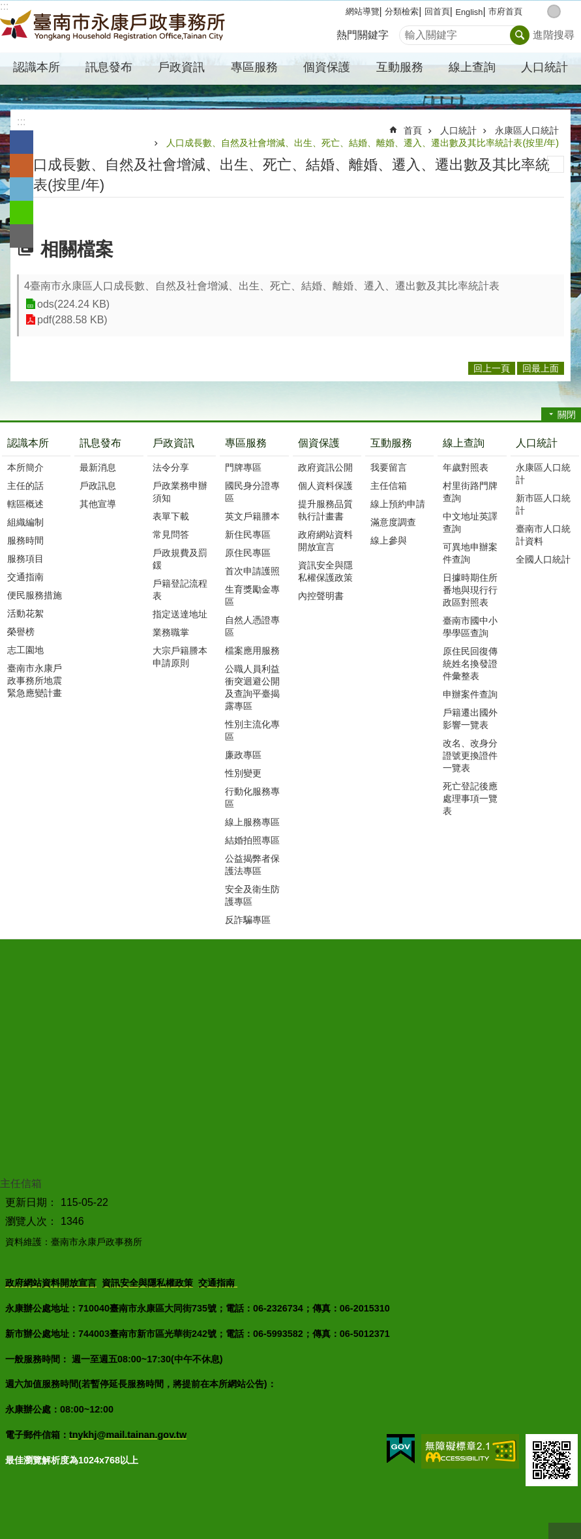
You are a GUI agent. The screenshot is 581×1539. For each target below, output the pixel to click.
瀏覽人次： (31, 1221)
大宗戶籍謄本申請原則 (180, 656)
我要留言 (388, 467)
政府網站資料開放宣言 (325, 540)
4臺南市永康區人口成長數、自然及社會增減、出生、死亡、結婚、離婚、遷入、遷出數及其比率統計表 (261, 285)
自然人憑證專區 (252, 626)
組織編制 (25, 522)
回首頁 (437, 11)
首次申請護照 (252, 571)
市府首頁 (505, 11)
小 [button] (540, 11)
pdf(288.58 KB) (72, 319)
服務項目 (25, 558)
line (21, 212)
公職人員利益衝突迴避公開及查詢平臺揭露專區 (252, 687)
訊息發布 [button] (108, 67)
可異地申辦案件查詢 (470, 553)
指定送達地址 (180, 614)
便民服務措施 (34, 595)
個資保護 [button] (326, 67)
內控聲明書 (321, 596)
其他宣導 (98, 504)
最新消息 (98, 467)
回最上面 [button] (540, 368)
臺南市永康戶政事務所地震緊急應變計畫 (34, 680)
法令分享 (171, 467)
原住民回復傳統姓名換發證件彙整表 (470, 663)
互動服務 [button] (399, 67)
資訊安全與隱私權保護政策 (325, 571)
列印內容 (555, 164)
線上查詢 (463, 442)
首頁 (413, 130)
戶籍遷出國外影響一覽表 (470, 718)
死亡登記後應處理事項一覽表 (470, 798)
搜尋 (409, 31)
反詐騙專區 (248, 920)
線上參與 (388, 540)
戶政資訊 (173, 442)
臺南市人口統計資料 (543, 534)
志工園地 (25, 650)
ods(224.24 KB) (73, 304)
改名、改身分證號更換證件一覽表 (470, 755)
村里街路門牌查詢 (470, 491)
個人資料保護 (325, 485)
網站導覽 (363, 11)
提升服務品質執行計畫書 (325, 510)
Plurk (21, 165)
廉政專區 (243, 755)
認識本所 (28, 442)
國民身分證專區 (252, 491)
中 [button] (554, 11)
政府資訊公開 (325, 467)
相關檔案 (76, 249)
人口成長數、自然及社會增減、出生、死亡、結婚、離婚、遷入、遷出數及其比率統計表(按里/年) (362, 143)
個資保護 (319, 442)
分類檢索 (402, 11)
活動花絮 (25, 613)
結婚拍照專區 (252, 840)
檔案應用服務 (252, 650)
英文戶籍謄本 (252, 516)
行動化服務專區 (252, 797)
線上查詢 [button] (472, 67)
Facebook (21, 142)
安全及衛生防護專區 (252, 895)
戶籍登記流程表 (180, 589)
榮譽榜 (21, 631)
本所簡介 (25, 467)
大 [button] (567, 11)
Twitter (21, 189)
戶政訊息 (98, 485)
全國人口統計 (543, 559)
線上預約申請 (397, 504)
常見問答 (171, 534)
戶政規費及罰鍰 (180, 559)
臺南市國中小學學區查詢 (470, 626)
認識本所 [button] (36, 67)
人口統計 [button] (544, 67)
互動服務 (391, 442)
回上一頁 (491, 368)
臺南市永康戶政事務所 (114, 27)
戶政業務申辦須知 (180, 491)
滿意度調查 (393, 522)
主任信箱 (388, 485)
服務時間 (25, 540)
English (469, 12)
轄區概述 (25, 504)
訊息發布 (100, 442)
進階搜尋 (553, 34)
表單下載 (171, 516)
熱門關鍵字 (362, 34)
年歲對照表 (465, 467)
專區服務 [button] (254, 67)
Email (21, 236)
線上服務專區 (252, 822)
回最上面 (564, 1531)
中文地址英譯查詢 (470, 522)
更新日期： (31, 1202)
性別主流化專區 (252, 730)
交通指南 (25, 577)
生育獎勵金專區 (252, 595)
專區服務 (246, 442)
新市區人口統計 (543, 504)
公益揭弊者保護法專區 (252, 864)
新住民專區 (248, 534)
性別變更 (243, 773)
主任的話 (25, 485)
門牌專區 (243, 467)
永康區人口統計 (527, 130)
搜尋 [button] (519, 35)
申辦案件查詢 (470, 694)
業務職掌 (171, 632)
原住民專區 (248, 553)
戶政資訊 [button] (181, 67)
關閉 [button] (567, 414)
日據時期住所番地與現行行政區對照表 (470, 590)
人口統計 (458, 130)
